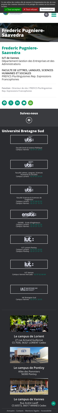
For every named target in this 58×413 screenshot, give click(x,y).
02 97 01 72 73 (36, 226)
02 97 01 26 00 (36, 149)
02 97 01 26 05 (36, 299)
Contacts (19, 410)
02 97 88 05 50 (36, 201)
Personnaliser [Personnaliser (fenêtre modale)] (47, 9)
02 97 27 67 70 (36, 251)
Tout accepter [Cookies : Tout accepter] (12, 9)
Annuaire (10, 410)
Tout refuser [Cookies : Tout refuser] (30, 9)
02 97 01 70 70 (36, 203)
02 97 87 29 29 (36, 176)
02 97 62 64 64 (40, 274)
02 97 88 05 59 (36, 224)
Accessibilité (46, 410)
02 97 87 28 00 (36, 249)
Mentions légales (32, 410)
